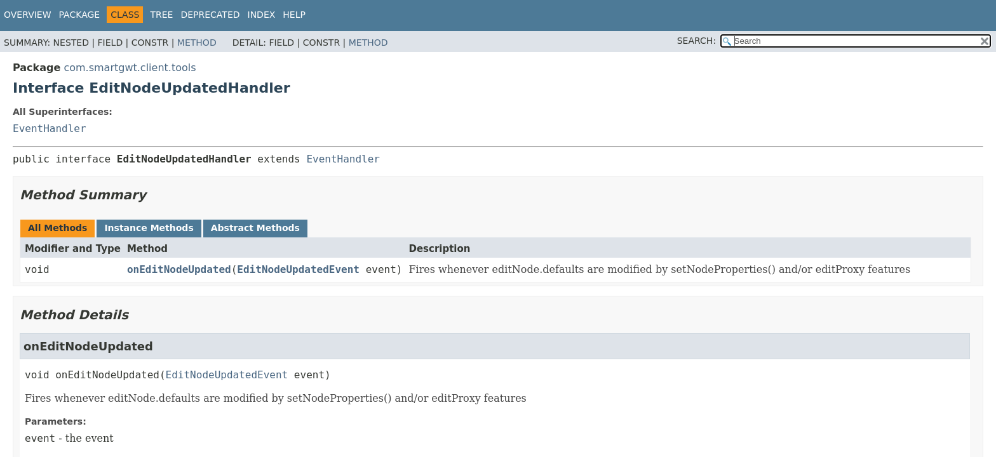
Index (262, 15)
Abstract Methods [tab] (255, 228)
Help (294, 15)
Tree (161, 15)
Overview (27, 15)
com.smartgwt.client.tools (130, 68)
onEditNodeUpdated (179, 269)
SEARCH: (696, 41)
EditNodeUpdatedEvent (298, 269)
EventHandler (49, 129)
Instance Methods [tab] (148, 228)
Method (197, 42)
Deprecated (209, 15)
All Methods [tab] (57, 228)
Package (79, 15)
